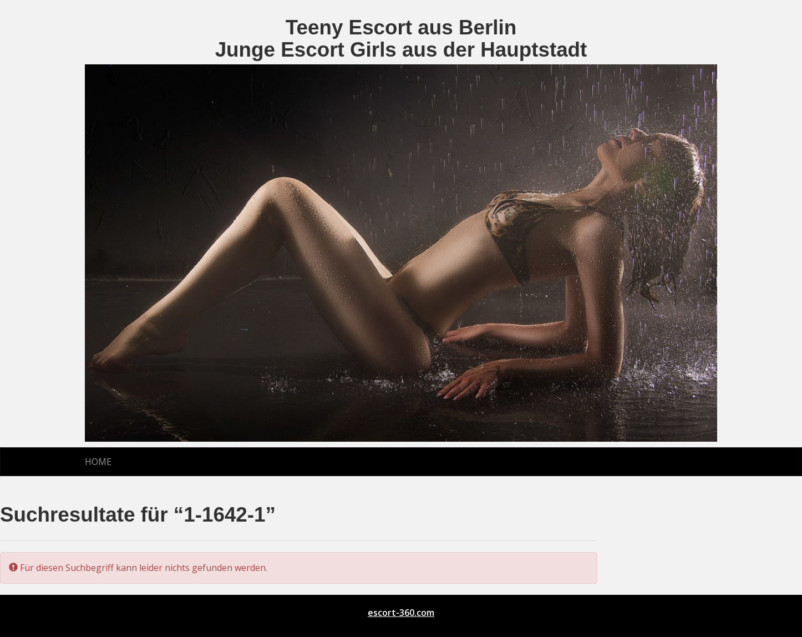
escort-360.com (401, 612)
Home (98, 462)
